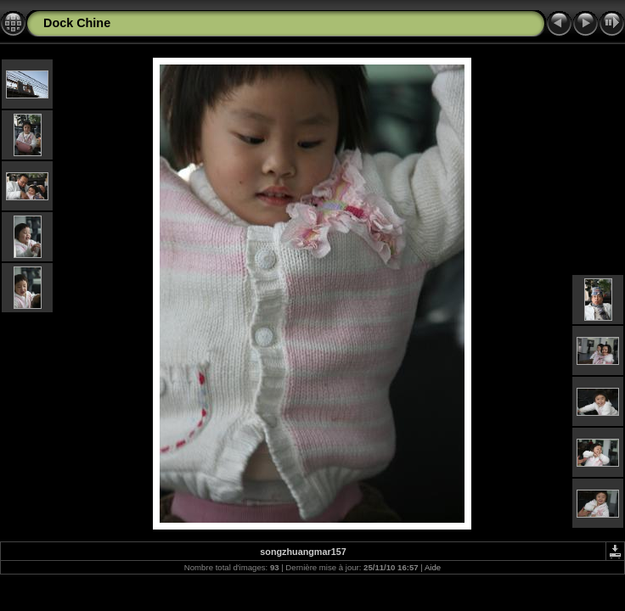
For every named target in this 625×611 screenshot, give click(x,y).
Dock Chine (76, 23)
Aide (433, 567)
